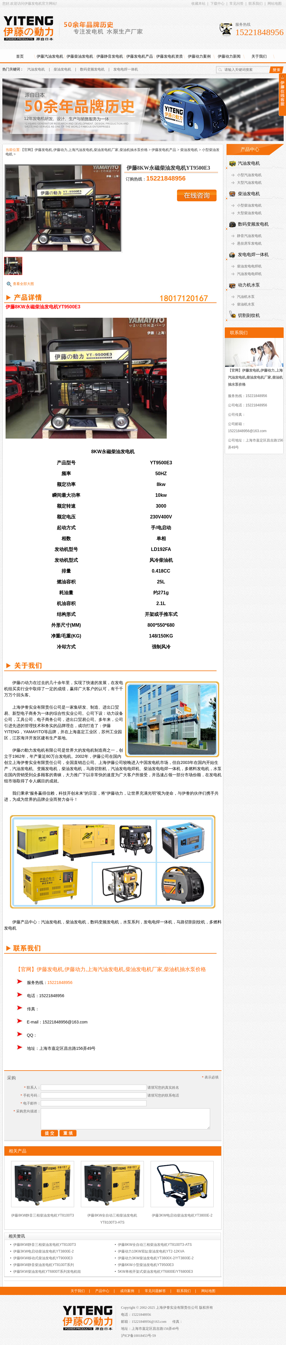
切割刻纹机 (249, 315)
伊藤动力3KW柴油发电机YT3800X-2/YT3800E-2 (156, 1258)
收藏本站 (198, 3)
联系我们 (255, 3)
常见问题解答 (155, 1291)
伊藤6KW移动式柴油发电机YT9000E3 (43, 1258)
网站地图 (275, 3)
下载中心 (217, 3)
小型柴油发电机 (249, 205)
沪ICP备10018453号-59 (138, 1336)
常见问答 (236, 3)
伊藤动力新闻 (229, 56)
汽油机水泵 (246, 297)
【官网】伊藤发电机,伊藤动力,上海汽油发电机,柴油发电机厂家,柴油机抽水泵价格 (84, 150)
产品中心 (102, 1291)
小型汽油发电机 (249, 175)
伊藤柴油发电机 (80, 56)
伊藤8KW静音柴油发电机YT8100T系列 (43, 1265)
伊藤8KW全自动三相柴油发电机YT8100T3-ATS (155, 1245)
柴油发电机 (62, 69)
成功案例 (127, 1291)
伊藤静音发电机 (109, 56)
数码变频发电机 (92, 69)
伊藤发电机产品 (139, 56)
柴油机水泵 (246, 304)
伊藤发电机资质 (169, 56)
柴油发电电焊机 (249, 266)
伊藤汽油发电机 (50, 56)
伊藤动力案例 (199, 56)
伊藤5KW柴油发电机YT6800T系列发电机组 (47, 1272)
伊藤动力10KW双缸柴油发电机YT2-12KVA (151, 1251)
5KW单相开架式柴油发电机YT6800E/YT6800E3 (155, 1272)
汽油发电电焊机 (249, 274)
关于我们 (259, 56)
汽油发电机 (36, 69)
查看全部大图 (23, 284)
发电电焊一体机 (125, 69)
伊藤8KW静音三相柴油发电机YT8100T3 (42, 1215)
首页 (20, 56)
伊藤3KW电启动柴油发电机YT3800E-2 (182, 1215)
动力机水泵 (249, 285)
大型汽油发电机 (249, 183)
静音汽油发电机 (249, 236)
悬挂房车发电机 (249, 243)
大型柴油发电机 (249, 213)
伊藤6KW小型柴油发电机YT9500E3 (146, 1265)
